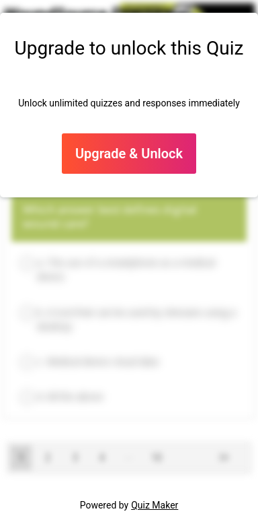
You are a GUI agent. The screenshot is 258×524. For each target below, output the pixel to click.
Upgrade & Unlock (129, 153)
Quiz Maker (154, 505)
